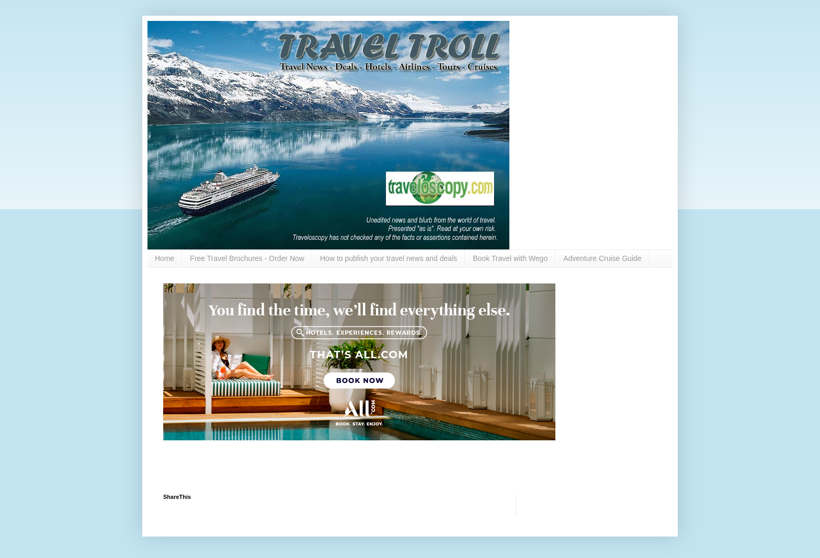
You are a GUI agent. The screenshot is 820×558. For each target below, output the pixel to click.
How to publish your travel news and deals (388, 258)
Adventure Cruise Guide (602, 258)
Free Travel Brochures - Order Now (247, 258)
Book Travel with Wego (510, 258)
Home (164, 258)
